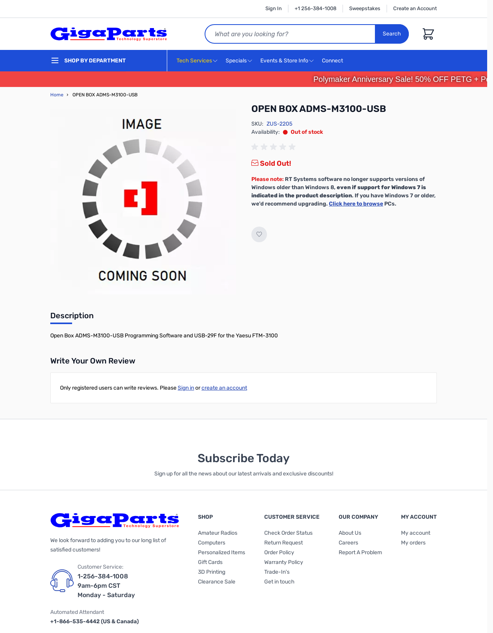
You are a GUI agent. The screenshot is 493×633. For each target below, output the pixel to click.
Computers (211, 542)
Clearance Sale (216, 581)
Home (57, 95)
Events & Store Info (284, 60)
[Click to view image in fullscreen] (143, 201)
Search (392, 33)
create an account (224, 388)
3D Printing (211, 572)
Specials (236, 60)
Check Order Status (288, 533)
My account (415, 533)
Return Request (283, 542)
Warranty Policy (283, 562)
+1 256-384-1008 (315, 8)
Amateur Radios (217, 533)
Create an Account (415, 8)
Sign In (273, 8)
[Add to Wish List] (259, 234)
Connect (333, 61)
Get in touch (279, 581)
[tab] (72, 318)
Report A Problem (360, 552)
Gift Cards (210, 562)
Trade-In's (277, 572)
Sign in (186, 388)
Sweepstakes (364, 8)
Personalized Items (221, 552)
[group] (274, 147)
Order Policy (279, 552)
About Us (350, 533)
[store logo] (108, 34)
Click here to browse (356, 203)
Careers (348, 542)
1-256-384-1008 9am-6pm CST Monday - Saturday (106, 586)
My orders (413, 542)
